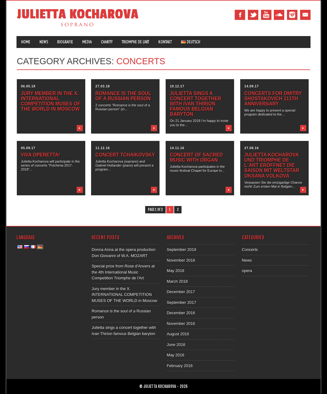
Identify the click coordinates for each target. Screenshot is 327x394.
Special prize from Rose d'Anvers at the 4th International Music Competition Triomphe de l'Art (123, 272)
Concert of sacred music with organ (196, 157)
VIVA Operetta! (40, 154)
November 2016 (181, 323)
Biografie (65, 42)
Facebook (240, 15)
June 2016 (176, 344)
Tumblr (279, 15)
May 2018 (175, 270)
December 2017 (181, 291)
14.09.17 (251, 86)
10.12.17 (177, 86)
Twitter (253, 15)
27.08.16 (251, 148)
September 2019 (181, 249)
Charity (106, 42)
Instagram (292, 15)
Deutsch (190, 42)
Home (25, 42)
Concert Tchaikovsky (125, 154)
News (43, 42)
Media (87, 42)
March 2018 (177, 281)
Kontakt (165, 42)
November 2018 (181, 260)
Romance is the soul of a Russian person (123, 96)
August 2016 (178, 334)
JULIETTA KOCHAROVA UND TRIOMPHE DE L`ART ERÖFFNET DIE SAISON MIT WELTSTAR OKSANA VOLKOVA (271, 165)
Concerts (250, 249)
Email (305, 15)
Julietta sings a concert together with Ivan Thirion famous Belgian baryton (195, 104)
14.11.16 (177, 148)
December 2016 (181, 313)
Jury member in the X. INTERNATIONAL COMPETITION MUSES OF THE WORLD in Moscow (50, 101)
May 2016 (175, 355)
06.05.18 (28, 86)
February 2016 (180, 365)
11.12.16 (102, 148)
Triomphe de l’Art (135, 42)
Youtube (266, 15)
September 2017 (181, 302)
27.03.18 (102, 86)
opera (247, 270)
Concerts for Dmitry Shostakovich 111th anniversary (273, 98)
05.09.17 (28, 148)
